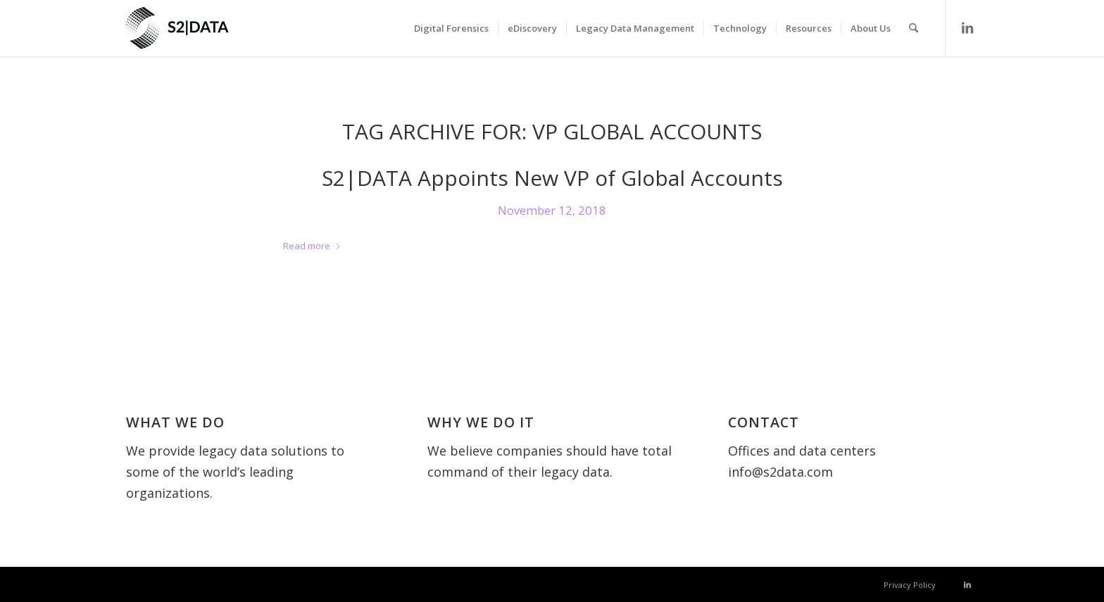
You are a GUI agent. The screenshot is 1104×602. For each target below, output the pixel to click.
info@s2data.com (780, 471)
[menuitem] (451, 28)
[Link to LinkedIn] (967, 27)
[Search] (913, 28)
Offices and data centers (802, 450)
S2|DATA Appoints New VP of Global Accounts (552, 177)
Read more (312, 245)
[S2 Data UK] (203, 35)
